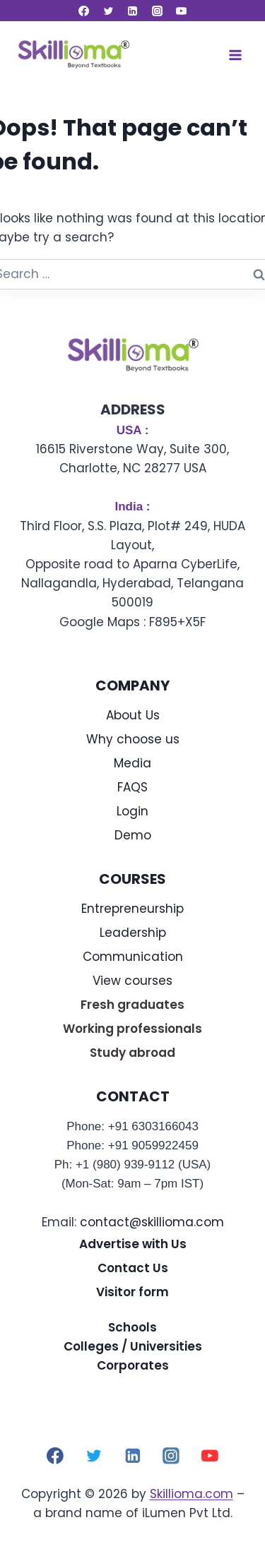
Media (132, 763)
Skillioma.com (191, 1493)
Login (132, 811)
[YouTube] (181, 10)
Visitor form (132, 1291)
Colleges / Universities (133, 1346)
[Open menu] (235, 55)
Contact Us (133, 1267)
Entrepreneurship (132, 908)
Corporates (133, 1365)
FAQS (132, 787)
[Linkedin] (132, 10)
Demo (132, 835)
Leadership (133, 932)
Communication (133, 956)
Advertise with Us (133, 1243)
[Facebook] (84, 10)
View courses (132, 980)
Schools (132, 1327)
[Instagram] (156, 10)
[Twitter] (108, 10)
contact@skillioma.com (152, 1222)
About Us (133, 715)
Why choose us (132, 739)
